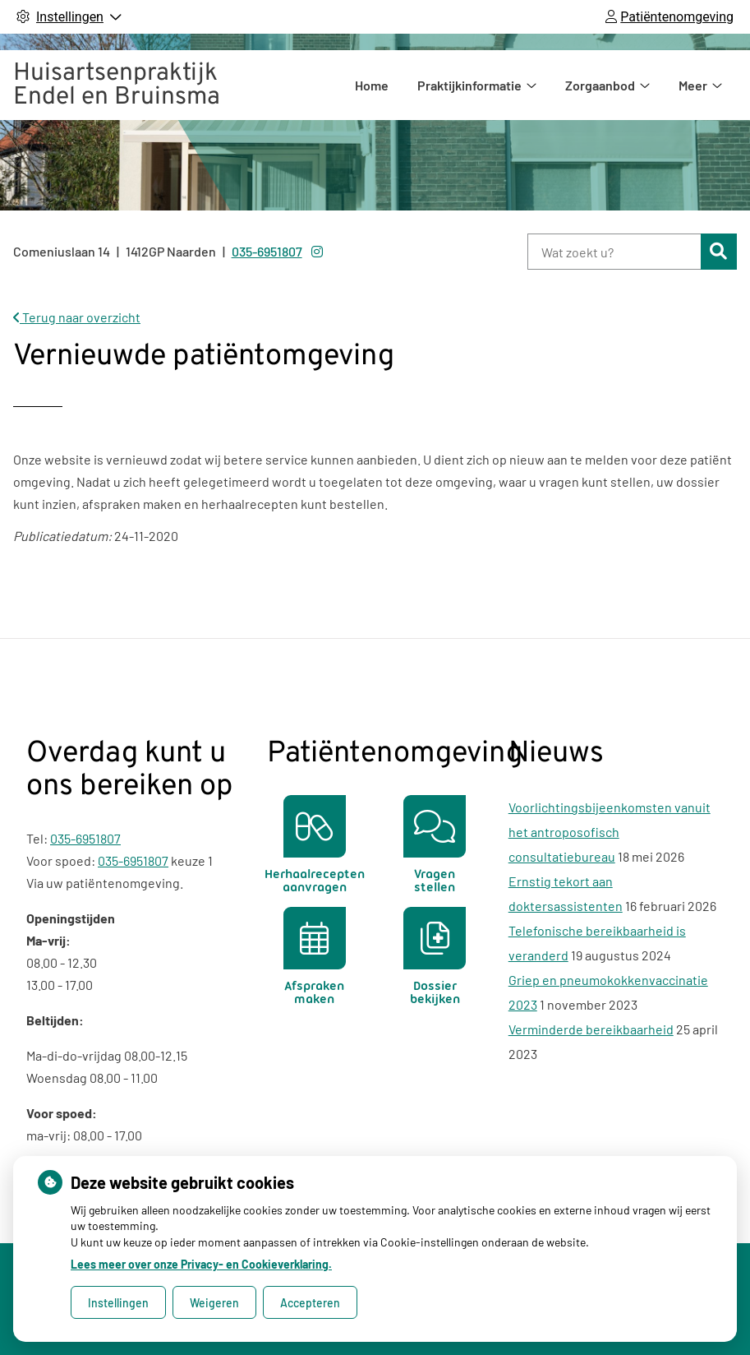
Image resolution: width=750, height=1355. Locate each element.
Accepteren (310, 1303)
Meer (693, 85)
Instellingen (118, 1303)
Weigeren (214, 1303)
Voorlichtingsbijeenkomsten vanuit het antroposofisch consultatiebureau (609, 831)
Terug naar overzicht (76, 317)
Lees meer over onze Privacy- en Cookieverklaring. (201, 1264)
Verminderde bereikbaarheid (591, 1029)
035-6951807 (85, 838)
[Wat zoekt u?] (614, 252)
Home (372, 85)
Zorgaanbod (600, 85)
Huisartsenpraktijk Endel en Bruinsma (116, 85)
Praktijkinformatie (469, 85)
